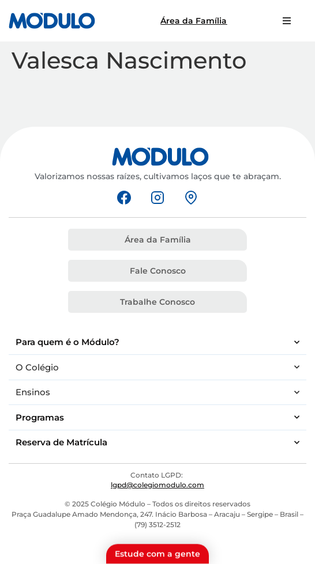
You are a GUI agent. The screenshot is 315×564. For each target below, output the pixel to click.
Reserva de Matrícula (157, 443)
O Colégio (157, 367)
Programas (157, 417)
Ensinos (157, 393)
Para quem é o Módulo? (157, 342)
